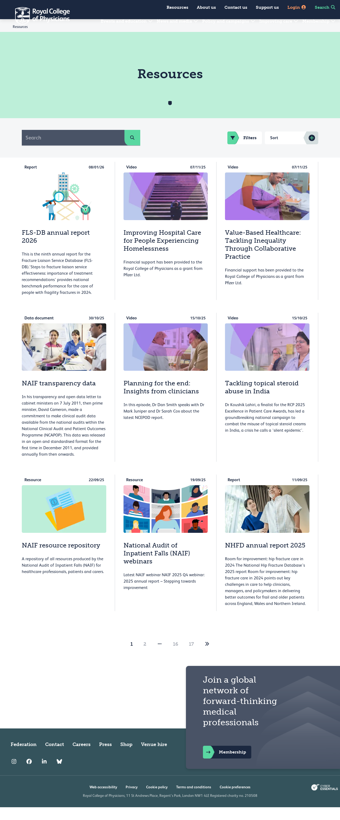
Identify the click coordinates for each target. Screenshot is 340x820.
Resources (177, 7)
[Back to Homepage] (39, 16)
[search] (132, 150)
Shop (126, 757)
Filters (242, 150)
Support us (267, 7)
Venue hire (154, 757)
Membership (319, 21)
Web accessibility (103, 800)
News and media (177, 21)
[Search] (73, 150)
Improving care (279, 21)
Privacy (132, 800)
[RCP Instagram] (14, 774)
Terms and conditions (193, 800)
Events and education (127, 21)
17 (191, 657)
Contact (54, 757)
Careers (82, 757)
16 (175, 657)
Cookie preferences (235, 800)
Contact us (235, 7)
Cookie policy (157, 800)
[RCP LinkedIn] (44, 774)
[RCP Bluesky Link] (59, 774)
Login (296, 7)
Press (105, 757)
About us (206, 7)
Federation (24, 757)
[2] (207, 656)
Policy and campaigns (229, 21)
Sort (274, 150)
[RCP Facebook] (29, 774)
